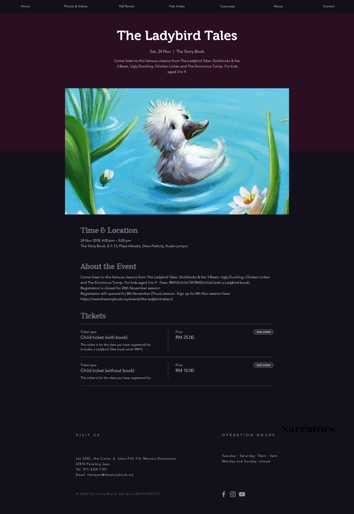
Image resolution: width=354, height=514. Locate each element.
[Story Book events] (242, 494)
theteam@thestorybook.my (110, 475)
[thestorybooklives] (223, 494)
